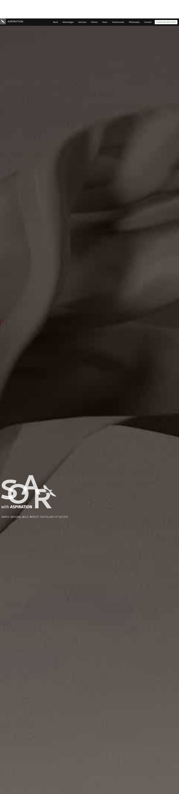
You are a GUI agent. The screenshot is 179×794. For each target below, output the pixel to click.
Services (82, 3)
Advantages (68, 3)
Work (55, 3)
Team (104, 3)
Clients (94, 3)
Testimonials (118, 3)
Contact (148, 3)
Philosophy (134, 3)
